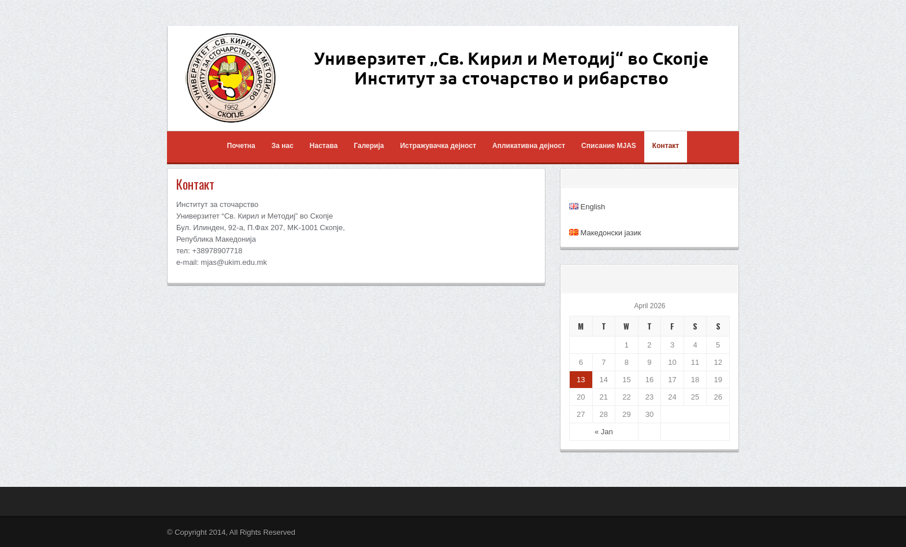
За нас (283, 146)
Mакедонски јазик (605, 232)
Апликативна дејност (528, 146)
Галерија (369, 146)
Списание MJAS (608, 146)
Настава (323, 146)
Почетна (241, 146)
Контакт (665, 146)
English (587, 206)
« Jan (604, 431)
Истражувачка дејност (438, 146)
